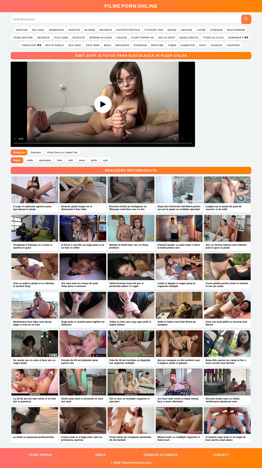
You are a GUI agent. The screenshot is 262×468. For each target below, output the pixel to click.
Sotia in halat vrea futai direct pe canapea (176, 323)
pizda (94, 160)
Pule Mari (61, 37)
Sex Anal (38, 29)
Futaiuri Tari (154, 29)
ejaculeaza (45, 160)
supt (105, 160)
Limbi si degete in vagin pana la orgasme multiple (176, 284)
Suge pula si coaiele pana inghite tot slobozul (82, 323)
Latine (201, 29)
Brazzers (122, 45)
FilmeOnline (131, 6)
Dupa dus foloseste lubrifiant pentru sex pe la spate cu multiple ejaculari (179, 208)
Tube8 (172, 45)
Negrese (43, 37)
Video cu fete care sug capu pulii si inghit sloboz (130, 323)
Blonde (90, 29)
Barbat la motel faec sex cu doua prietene (128, 246)
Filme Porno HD (142, 37)
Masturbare (236, 29)
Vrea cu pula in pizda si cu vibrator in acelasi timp (33, 284)
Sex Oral (75, 45)
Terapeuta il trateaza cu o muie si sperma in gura (32, 246)
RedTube (157, 45)
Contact (221, 455)
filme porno (40, 455)
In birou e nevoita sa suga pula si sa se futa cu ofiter (82, 246)
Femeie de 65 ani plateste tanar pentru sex (79, 361)
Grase (172, 29)
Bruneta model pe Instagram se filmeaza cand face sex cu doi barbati (128, 209)
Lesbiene (216, 29)
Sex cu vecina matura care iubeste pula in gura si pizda (226, 246)
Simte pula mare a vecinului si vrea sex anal (82, 400)
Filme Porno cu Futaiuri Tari (62, 152)
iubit (70, 160)
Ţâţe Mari (93, 45)
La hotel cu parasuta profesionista (33, 437)
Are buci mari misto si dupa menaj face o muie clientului (177, 400)
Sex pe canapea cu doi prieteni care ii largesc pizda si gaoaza (178, 361)
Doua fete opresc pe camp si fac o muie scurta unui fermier (226, 361)
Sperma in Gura (100, 37)
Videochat (31, 45)
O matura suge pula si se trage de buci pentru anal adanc (226, 438)
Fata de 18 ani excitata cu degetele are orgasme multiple (129, 361)
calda (30, 160)
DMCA (101, 455)
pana (82, 160)
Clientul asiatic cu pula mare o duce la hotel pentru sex (178, 246)
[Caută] (246, 19)
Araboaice (56, 29)
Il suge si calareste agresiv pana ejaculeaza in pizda (32, 208)
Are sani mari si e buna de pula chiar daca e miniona (79, 284)
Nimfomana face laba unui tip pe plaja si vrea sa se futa (32, 323)
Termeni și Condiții (160, 455)
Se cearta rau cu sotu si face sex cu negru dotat (34, 361)
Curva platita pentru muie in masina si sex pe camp (227, 284)
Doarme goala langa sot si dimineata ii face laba (76, 208)
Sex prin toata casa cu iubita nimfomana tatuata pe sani (222, 400)
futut (59, 160)
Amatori (22, 29)
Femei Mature (23, 37)
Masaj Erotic (189, 37)
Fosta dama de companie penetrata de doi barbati (130, 438)
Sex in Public (54, 45)
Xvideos (216, 45)
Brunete (105, 29)
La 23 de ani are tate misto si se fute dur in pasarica (34, 400)
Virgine (121, 37)
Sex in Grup (166, 37)
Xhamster (187, 45)
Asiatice (74, 29)
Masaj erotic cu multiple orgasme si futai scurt (178, 438)
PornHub (140, 45)
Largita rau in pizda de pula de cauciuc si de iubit (224, 208)
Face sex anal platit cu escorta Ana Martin (226, 323)
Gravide (186, 29)
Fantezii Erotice (128, 29)
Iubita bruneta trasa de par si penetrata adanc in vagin (126, 284)
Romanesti (238, 37)
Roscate (79, 37)
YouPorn (233, 45)
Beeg (107, 45)
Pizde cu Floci (213, 37)
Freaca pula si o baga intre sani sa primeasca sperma (81, 438)
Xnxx (202, 45)
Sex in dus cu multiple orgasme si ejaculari (129, 400)
